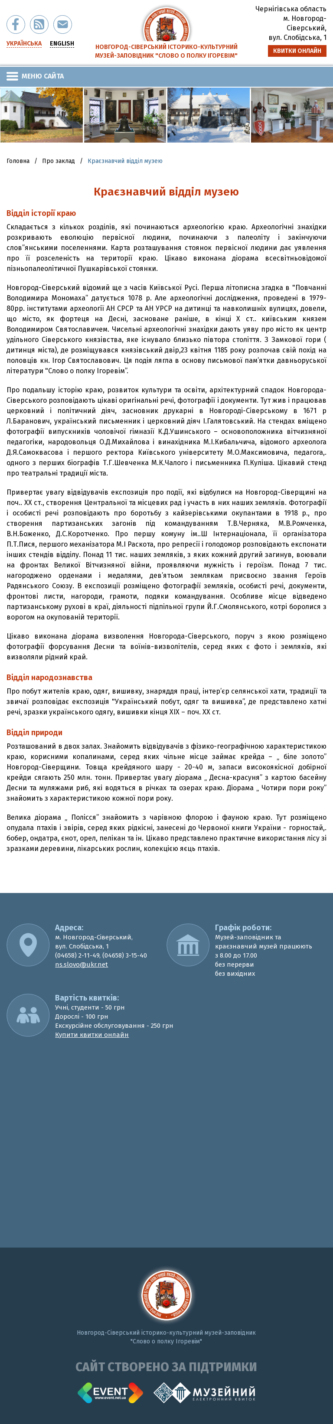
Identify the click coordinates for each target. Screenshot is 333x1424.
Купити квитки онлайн (92, 1035)
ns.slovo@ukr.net (81, 964)
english (62, 43)
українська (24, 43)
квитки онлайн (297, 51)
